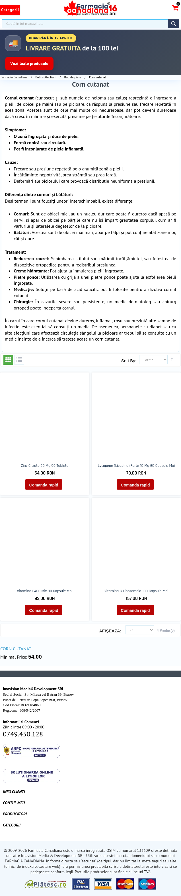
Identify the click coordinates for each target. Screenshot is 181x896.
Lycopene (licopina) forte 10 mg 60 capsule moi (136, 465)
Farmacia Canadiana (14, 77)
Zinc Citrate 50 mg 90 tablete (45, 465)
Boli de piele (72, 77)
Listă (19, 360)
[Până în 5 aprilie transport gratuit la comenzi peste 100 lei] (90, 52)
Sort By (128, 360)
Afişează (109, 630)
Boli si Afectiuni (45, 77)
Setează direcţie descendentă (172, 359)
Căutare (173, 23)
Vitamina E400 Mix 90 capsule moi (44, 591)
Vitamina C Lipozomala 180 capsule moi (136, 591)
